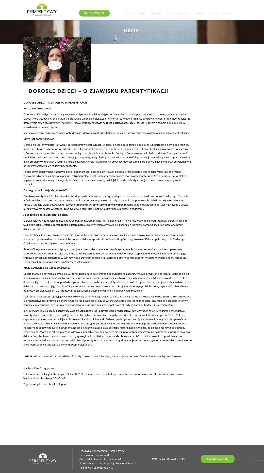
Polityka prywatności (168, 459)
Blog (213, 13)
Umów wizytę (217, 459)
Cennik (200, 13)
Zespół (156, 13)
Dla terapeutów (178, 13)
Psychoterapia (136, 13)
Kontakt (228, 13)
